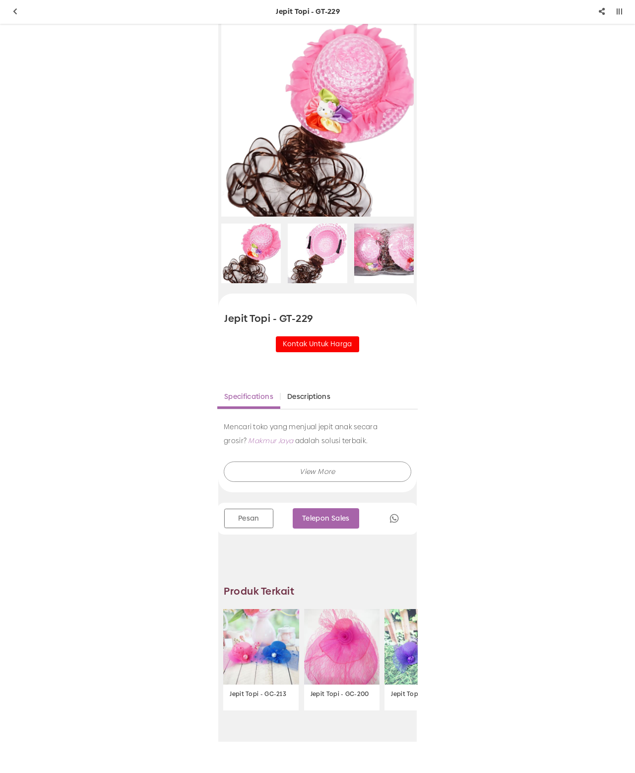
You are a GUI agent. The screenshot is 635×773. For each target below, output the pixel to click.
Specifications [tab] (248, 396)
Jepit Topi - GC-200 (340, 694)
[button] (317, 472)
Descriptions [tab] (308, 396)
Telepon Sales (326, 518)
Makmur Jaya (270, 441)
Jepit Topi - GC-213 (258, 694)
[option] (317, 120)
